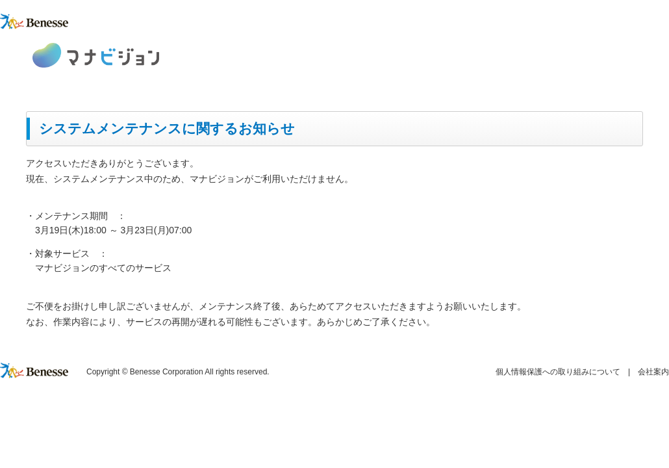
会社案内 (653, 371)
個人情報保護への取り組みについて (558, 371)
